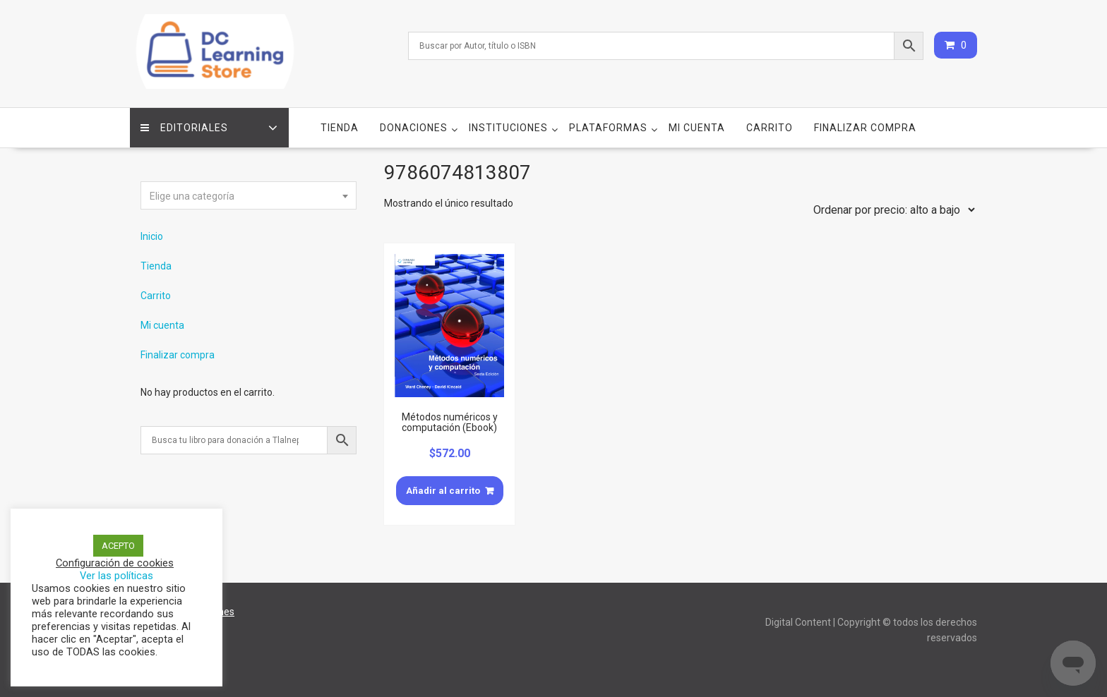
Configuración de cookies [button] (115, 563)
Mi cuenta (697, 127)
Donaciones (414, 127)
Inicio (151, 236)
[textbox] (248, 196)
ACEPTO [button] (118, 545)
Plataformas (608, 127)
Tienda (340, 127)
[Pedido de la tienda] (891, 209)
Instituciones (508, 127)
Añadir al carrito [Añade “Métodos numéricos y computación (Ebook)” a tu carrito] (443, 490)
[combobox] (248, 195)
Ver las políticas (116, 575)
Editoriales (184, 127)
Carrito (769, 127)
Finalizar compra (865, 127)
